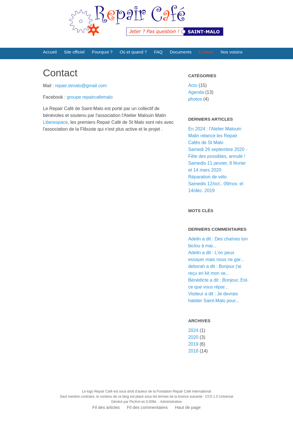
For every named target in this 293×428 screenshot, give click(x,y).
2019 (193, 344)
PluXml (134, 402)
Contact (206, 51)
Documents (180, 51)
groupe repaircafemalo (90, 97)
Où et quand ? (133, 51)
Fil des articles (106, 407)
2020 (193, 337)
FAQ (158, 51)
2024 (193, 330)
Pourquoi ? (102, 51)
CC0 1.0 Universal (219, 397)
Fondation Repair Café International (184, 391)
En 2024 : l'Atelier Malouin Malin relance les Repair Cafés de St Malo (214, 135)
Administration (171, 402)
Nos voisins (232, 51)
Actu (192, 85)
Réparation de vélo (207, 176)
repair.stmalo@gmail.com (81, 85)
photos (195, 99)
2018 (193, 351)
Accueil (50, 51)
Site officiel (74, 51)
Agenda (196, 92)
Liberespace (55, 122)
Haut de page (188, 407)
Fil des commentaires (147, 407)
